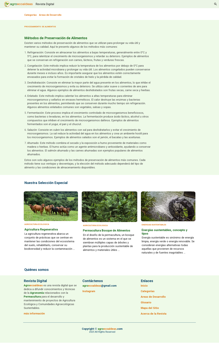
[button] (215, 4)
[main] (109, 14)
